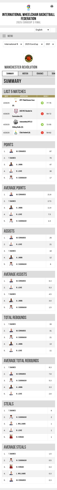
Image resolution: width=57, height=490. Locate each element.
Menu (8, 36)
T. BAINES (12, 158)
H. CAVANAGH (21, 178)
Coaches (40, 73)
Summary (10, 73)
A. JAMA (19, 165)
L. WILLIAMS (21, 424)
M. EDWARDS (21, 151)
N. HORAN (20, 437)
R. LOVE (19, 171)
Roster (25, 73)
